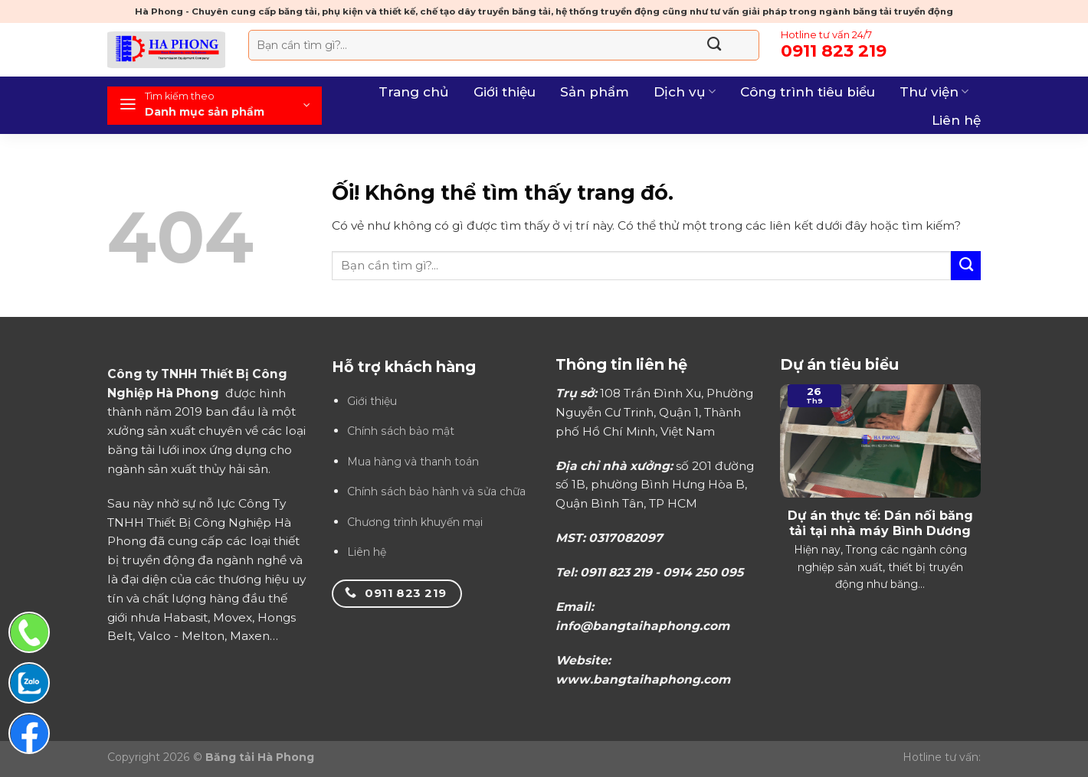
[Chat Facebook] (29, 733)
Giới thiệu (505, 92)
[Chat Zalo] (29, 683)
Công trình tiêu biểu (807, 92)
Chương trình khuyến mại (415, 522)
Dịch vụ (685, 92)
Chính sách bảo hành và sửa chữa (436, 491)
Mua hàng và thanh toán (413, 461)
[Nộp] (714, 45)
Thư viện (934, 92)
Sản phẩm (594, 92)
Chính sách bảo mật (400, 431)
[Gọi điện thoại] (29, 632)
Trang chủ (414, 92)
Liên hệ (956, 120)
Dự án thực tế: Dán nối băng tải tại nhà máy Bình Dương (880, 523)
